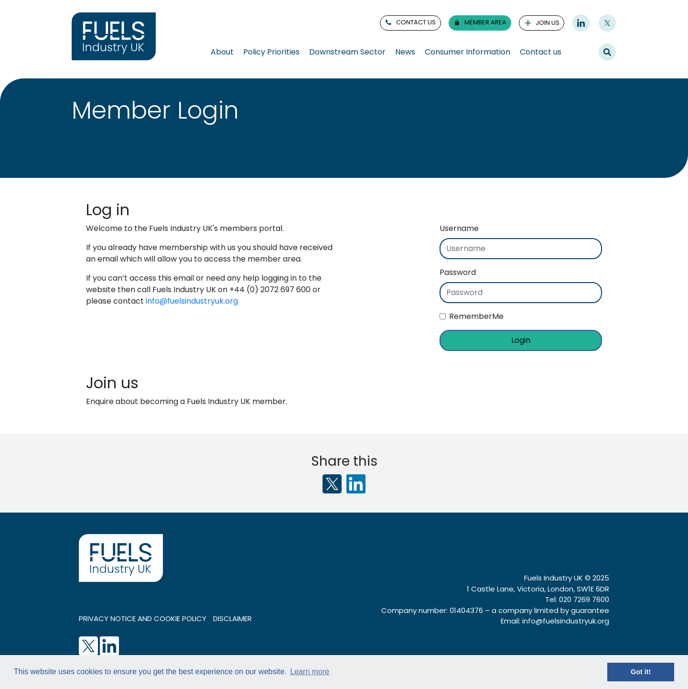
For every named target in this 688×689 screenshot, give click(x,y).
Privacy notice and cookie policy (142, 618)
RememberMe (476, 316)
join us (541, 23)
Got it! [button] (641, 672)
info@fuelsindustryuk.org (192, 300)
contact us (410, 22)
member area (479, 22)
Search (607, 52)
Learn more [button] (309, 671)
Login (520, 340)
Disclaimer (232, 618)
